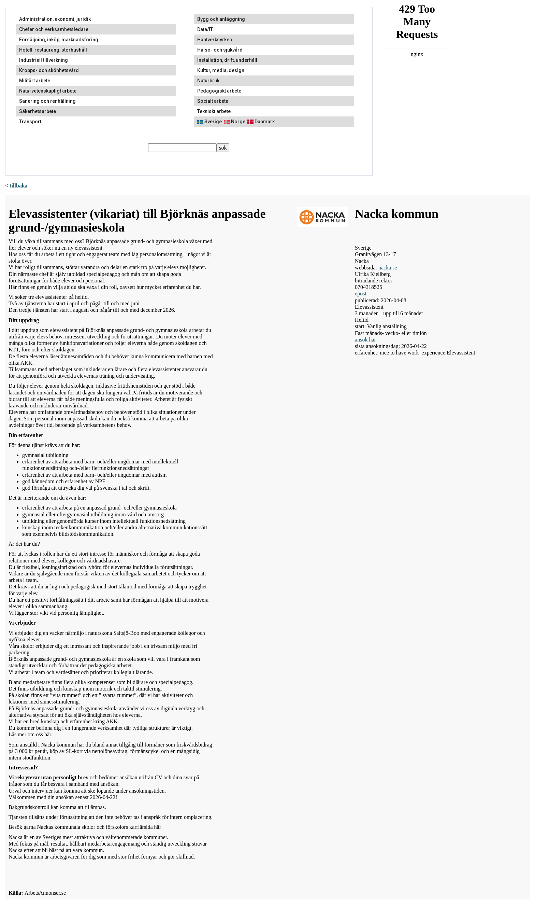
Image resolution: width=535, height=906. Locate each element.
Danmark (261, 121)
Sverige (209, 121)
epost (360, 293)
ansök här (365, 340)
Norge (234, 121)
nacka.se (387, 267)
